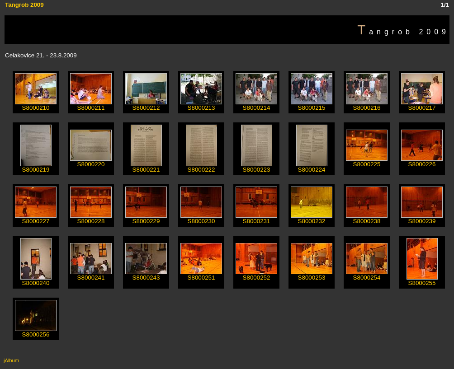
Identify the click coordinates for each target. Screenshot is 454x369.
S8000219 (36, 167)
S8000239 (422, 218)
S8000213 (201, 105)
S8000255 (422, 280)
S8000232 (311, 218)
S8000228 (91, 218)
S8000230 (201, 218)
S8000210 (36, 105)
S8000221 (146, 167)
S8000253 (311, 275)
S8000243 (146, 275)
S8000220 (91, 161)
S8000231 (256, 218)
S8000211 (91, 105)
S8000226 (422, 161)
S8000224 (311, 167)
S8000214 (256, 105)
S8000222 (201, 167)
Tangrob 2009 (24, 4)
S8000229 (146, 218)
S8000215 (311, 105)
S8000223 (256, 167)
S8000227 (36, 218)
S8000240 (36, 280)
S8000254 (367, 275)
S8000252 (256, 275)
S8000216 (367, 105)
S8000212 (146, 105)
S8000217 (422, 105)
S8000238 (367, 218)
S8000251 (201, 275)
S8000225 (367, 161)
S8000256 (36, 332)
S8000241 (91, 275)
